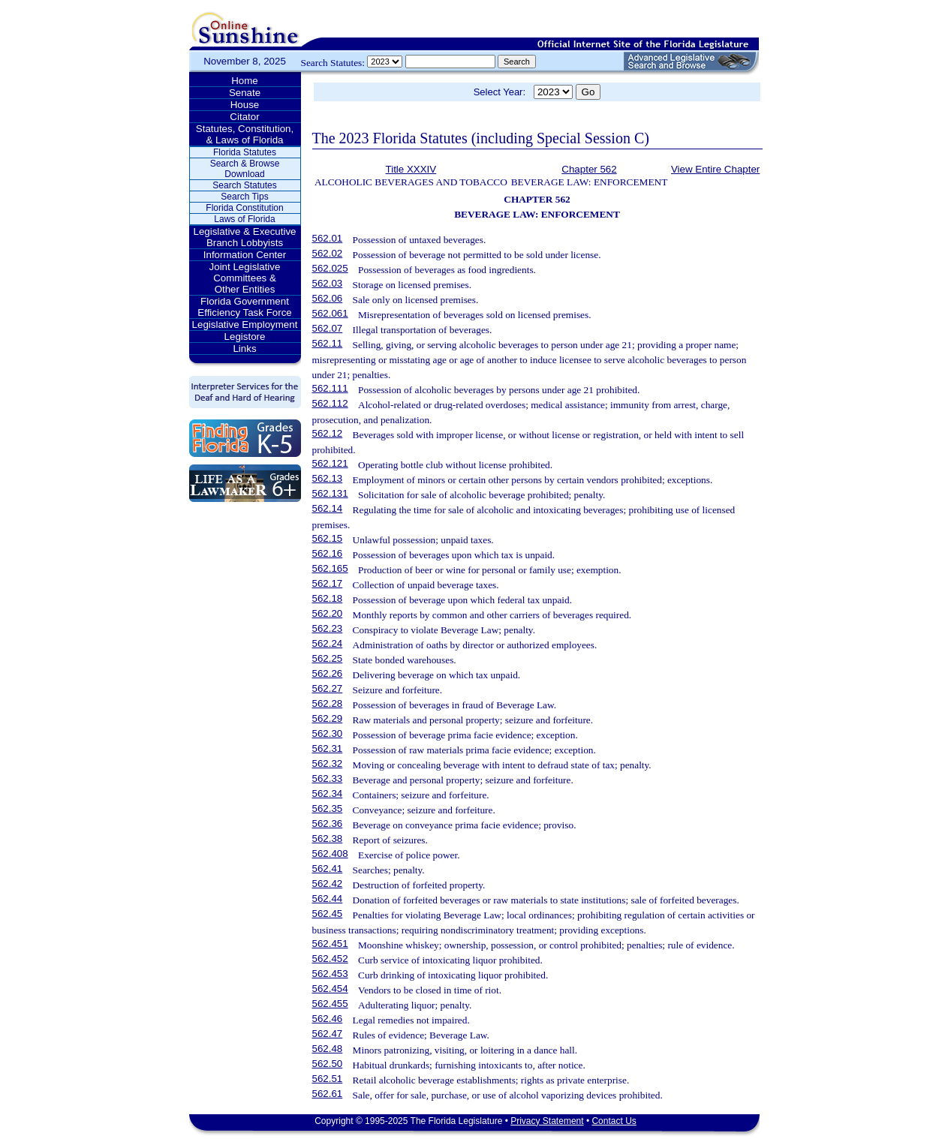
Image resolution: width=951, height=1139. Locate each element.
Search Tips (244, 196)
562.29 (327, 718)
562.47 (327, 1033)
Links (244, 348)
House (245, 104)
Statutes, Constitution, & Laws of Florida (244, 134)
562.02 (327, 253)
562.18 (327, 598)
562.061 (330, 313)
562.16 (327, 553)
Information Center (244, 254)
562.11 (327, 343)
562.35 (327, 808)
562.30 (327, 733)
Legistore (245, 336)
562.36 (327, 823)
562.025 (330, 268)
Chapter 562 (588, 169)
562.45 (327, 913)
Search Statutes (244, 185)
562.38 (327, 838)
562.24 (327, 643)
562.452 (330, 958)
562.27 (327, 688)
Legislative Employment (245, 324)
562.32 (327, 763)
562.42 (327, 883)
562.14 (327, 508)
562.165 (330, 568)
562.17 (327, 583)
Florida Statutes (244, 152)
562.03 (327, 283)
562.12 (327, 433)
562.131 (330, 493)
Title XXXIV (411, 169)
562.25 (327, 658)
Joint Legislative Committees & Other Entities (245, 278)
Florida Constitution (244, 208)
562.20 (327, 613)
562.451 (330, 943)
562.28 (327, 703)
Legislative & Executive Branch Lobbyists (244, 237)
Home (244, 80)
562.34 (327, 793)
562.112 (330, 403)
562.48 (327, 1048)
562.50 (327, 1063)
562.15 (327, 538)
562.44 (327, 898)
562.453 (330, 973)
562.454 (330, 988)
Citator (244, 116)
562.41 (327, 868)
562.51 (327, 1078)
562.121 (330, 463)
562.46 (327, 1018)
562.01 (327, 238)
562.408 (330, 853)
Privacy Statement (546, 1121)
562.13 (327, 478)
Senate (244, 92)
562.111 (330, 388)
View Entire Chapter (715, 169)
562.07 (327, 328)
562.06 (327, 298)
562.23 (327, 628)
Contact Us (613, 1121)
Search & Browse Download (245, 168)
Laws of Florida (244, 219)
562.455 (330, 1003)
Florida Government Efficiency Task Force (244, 307)
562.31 (327, 748)
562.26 (327, 673)
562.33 (327, 778)
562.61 (327, 1093)
